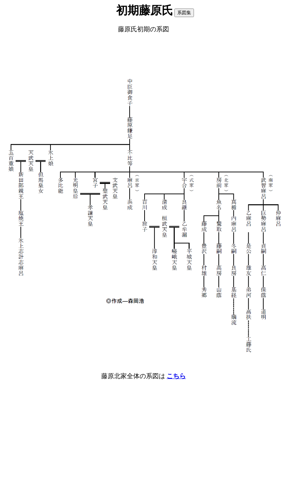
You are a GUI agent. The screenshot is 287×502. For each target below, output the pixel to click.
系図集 (184, 12)
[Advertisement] (143, 56)
